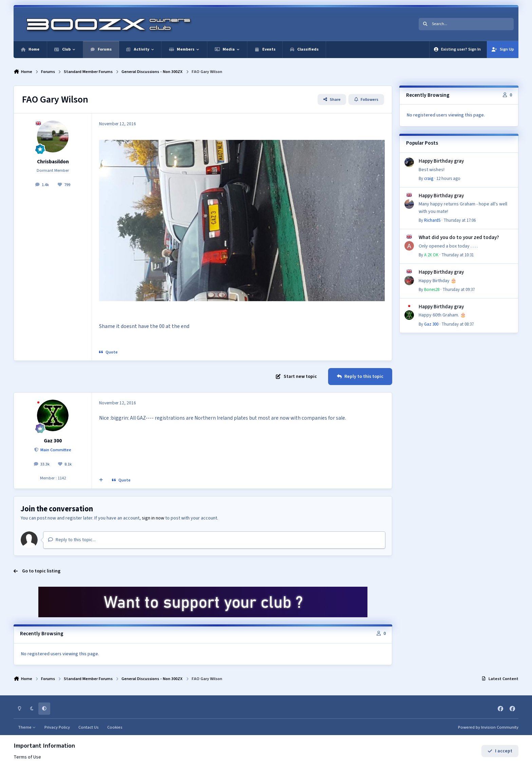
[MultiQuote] (101, 480)
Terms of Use (27, 757)
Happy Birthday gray (441, 161)
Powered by (488, 727)
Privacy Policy (57, 727)
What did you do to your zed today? (459, 237)
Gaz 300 (53, 440)
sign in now (153, 518)
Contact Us (88, 727)
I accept (500, 751)
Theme (27, 727)
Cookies (114, 727)
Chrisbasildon (53, 161)
